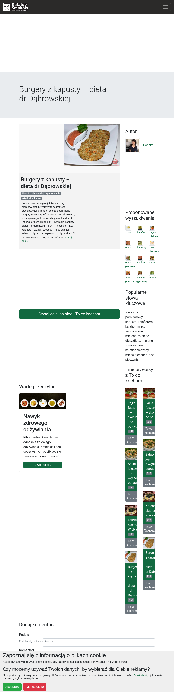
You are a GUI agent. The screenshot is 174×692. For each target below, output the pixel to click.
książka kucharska (31, 198)
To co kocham (132, 440)
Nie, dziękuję (35, 686)
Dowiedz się (141, 675)
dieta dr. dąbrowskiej (33, 193)
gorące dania (53, 193)
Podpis (24, 635)
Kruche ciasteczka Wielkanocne (150, 513)
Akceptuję (12, 686)
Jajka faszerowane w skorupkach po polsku (132, 417)
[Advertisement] (87, 44)
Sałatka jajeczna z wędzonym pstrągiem (150, 464)
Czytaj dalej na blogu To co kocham (69, 314)
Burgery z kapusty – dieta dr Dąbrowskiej (150, 564)
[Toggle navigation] (165, 7)
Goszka (139, 145)
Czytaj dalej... (43, 464)
